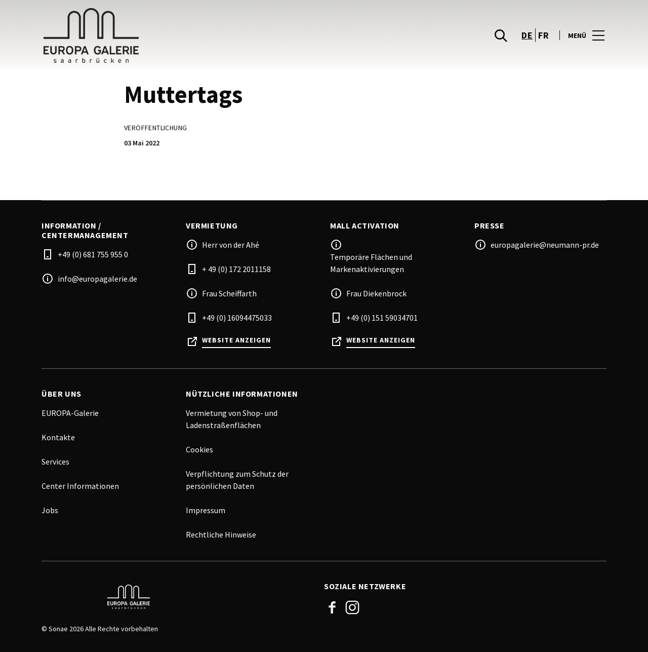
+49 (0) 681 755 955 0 (93, 254)
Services (55, 461)
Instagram (352, 607)
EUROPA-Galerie (70, 413)
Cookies (199, 449)
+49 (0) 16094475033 (237, 318)
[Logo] (177, 597)
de (527, 42)
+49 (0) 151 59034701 (382, 318)
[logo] (184, 42)
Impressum (205, 510)
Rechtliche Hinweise (221, 534)
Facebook (332, 607)
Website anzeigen (236, 340)
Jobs (50, 510)
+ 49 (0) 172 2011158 (236, 269)
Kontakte (58, 437)
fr (543, 42)
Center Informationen (80, 486)
